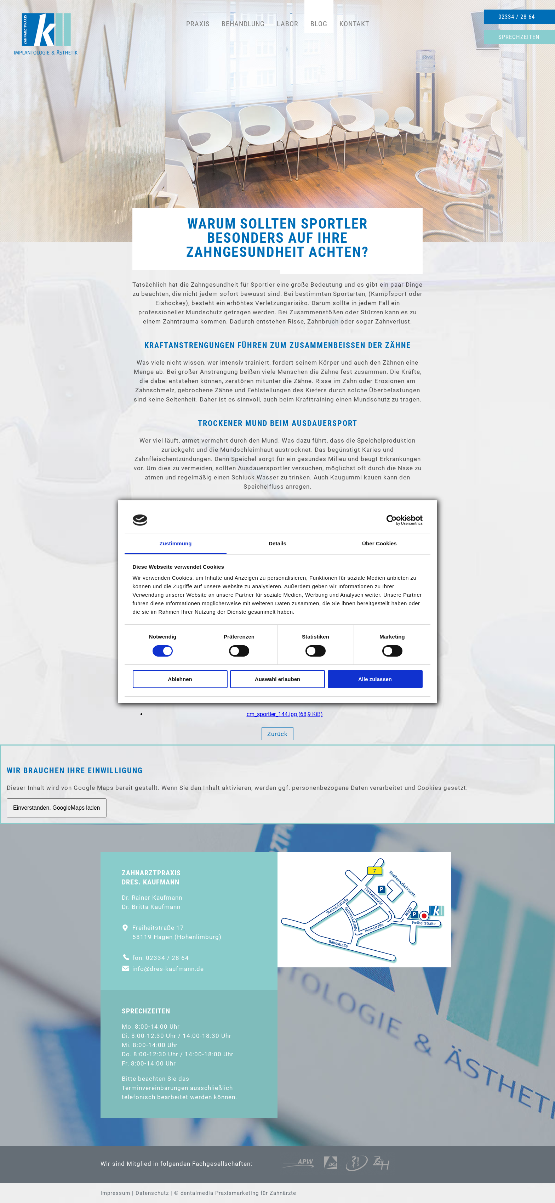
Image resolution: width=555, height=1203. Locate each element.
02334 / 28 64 (516, 16)
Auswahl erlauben (277, 679)
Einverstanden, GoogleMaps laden (56, 808)
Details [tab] (277, 543)
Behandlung (243, 23)
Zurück (277, 733)
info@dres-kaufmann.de (168, 968)
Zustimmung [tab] (176, 543)
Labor (287, 23)
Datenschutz (152, 1193)
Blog (318, 23)
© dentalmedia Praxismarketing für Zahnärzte (235, 1193)
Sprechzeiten (519, 36)
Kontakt (354, 23)
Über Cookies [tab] (379, 543)
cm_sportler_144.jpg (285, 714)
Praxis (198, 23)
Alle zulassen (375, 679)
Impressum (115, 1193)
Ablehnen (180, 679)
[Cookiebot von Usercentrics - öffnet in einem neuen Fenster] (392, 520)
